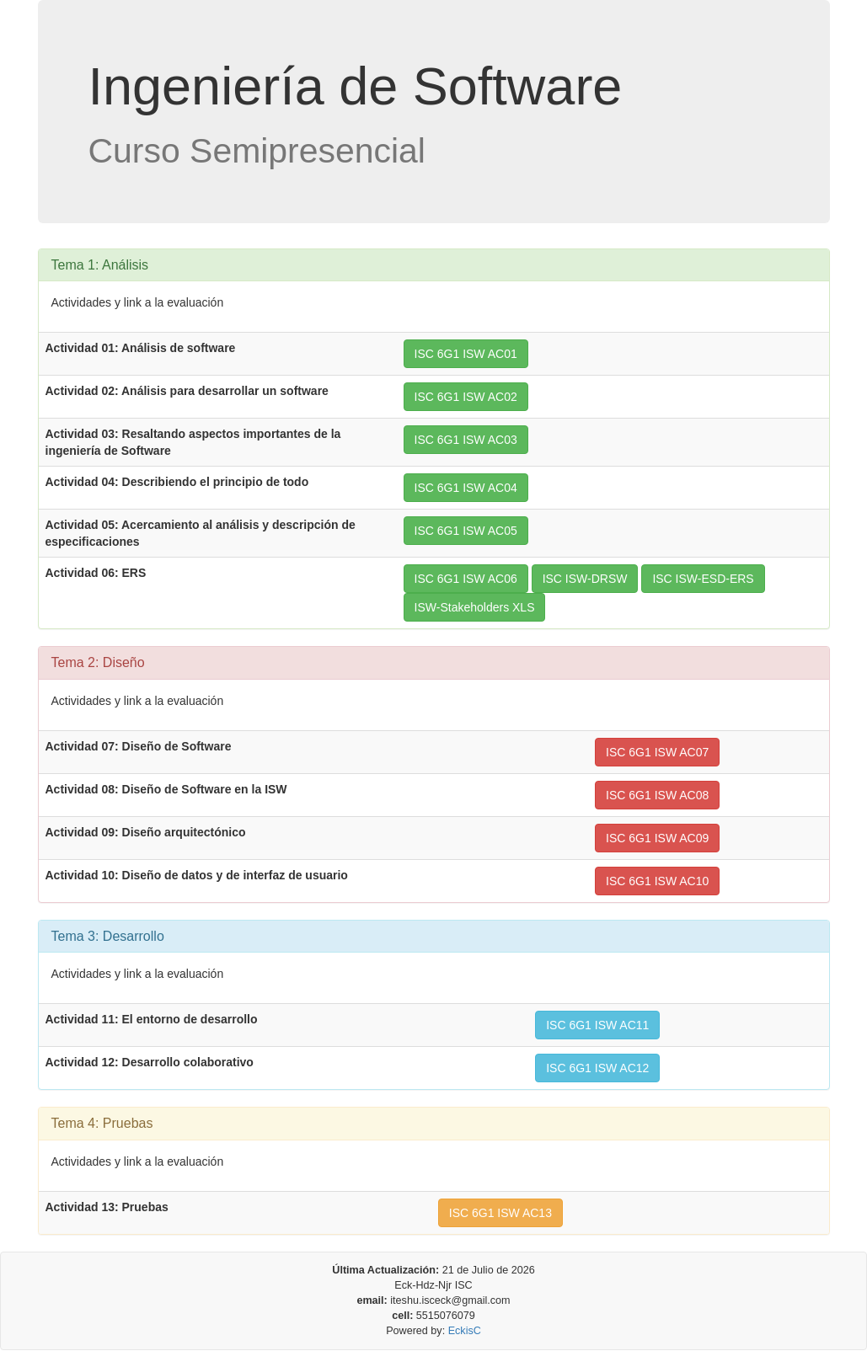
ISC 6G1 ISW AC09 (657, 838)
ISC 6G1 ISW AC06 (466, 578)
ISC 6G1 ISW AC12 (597, 1068)
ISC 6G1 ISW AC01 (466, 353)
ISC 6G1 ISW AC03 (466, 439)
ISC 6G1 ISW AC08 (657, 795)
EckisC (464, 1331)
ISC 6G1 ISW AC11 (597, 1025)
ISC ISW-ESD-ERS (702, 578)
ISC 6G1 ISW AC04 (466, 487)
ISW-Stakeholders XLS (475, 607)
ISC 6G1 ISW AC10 (657, 881)
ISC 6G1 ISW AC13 (500, 1213)
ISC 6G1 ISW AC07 (657, 752)
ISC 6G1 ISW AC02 (466, 396)
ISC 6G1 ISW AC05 (466, 530)
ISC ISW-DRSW (585, 578)
